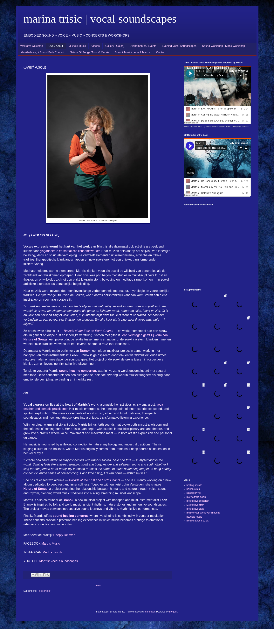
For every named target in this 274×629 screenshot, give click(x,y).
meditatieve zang (195, 508)
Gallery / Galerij (114, 45)
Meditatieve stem (195, 505)
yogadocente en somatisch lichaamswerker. (70, 251)
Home (97, 585)
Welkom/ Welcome (31, 45)
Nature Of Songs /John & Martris (89, 52)
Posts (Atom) (44, 591)
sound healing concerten (77, 370)
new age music (194, 516)
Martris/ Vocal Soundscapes (58, 561)
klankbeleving (194, 493)
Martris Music (51, 543)
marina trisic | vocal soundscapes (100, 18)
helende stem (194, 489)
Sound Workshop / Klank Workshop (223, 45)
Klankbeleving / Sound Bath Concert (42, 52)
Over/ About (56, 45)
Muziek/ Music (77, 45)
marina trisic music (196, 497)
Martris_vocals (53, 552)
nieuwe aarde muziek (198, 520)
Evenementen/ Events (143, 45)
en (88, 330)
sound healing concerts (70, 515)
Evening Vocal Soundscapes (179, 45)
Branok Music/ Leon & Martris (133, 52)
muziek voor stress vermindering (203, 512)
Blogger (173, 611)
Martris (187, 126)
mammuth (150, 611)
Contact (160, 52)
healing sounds (194, 485)
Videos (95, 45)
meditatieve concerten (198, 501)
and (94, 480)
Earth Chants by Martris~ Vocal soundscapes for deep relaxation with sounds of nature (228, 126)
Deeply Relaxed (64, 535)
